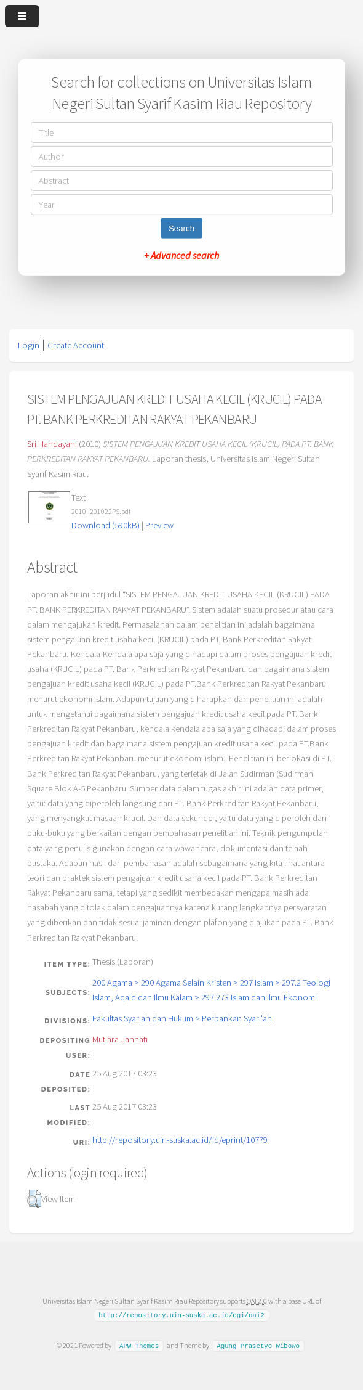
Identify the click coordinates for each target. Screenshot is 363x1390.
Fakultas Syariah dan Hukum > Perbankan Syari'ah (182, 1018)
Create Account (75, 345)
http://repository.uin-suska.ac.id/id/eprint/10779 (180, 1139)
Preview (159, 525)
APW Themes (139, 1345)
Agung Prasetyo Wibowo (258, 1345)
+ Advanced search (181, 255)
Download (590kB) (105, 525)
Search (181, 228)
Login (28, 345)
